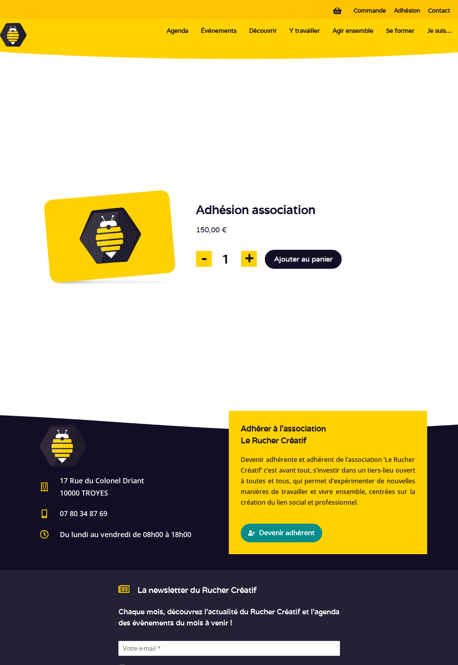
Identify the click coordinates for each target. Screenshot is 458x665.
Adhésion (407, 10)
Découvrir (263, 30)
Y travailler (304, 30)
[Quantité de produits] (226, 259)
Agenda (177, 30)
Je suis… (439, 30)
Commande (369, 10)
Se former (400, 30)
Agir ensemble (353, 30)
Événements (218, 30)
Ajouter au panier (303, 259)
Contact (439, 10)
